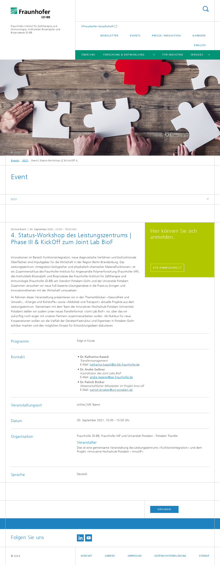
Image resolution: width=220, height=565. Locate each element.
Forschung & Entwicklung (124, 54)
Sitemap (204, 556)
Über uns (88, 54)
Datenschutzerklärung (170, 556)
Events (135, 35)
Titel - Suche (205, 8)
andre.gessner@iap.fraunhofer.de (111, 377)
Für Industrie (172, 54)
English (200, 45)
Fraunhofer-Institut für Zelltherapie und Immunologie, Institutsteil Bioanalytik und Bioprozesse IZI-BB (35, 29)
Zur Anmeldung (165, 267)
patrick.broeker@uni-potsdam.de (111, 390)
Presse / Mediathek (166, 35)
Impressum (134, 556)
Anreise (110, 556)
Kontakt (86, 556)
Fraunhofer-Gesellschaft (98, 26)
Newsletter (109, 35)
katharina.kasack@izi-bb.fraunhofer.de (114, 364)
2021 (25, 160)
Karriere (199, 35)
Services (197, 54)
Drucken (164, 509)
